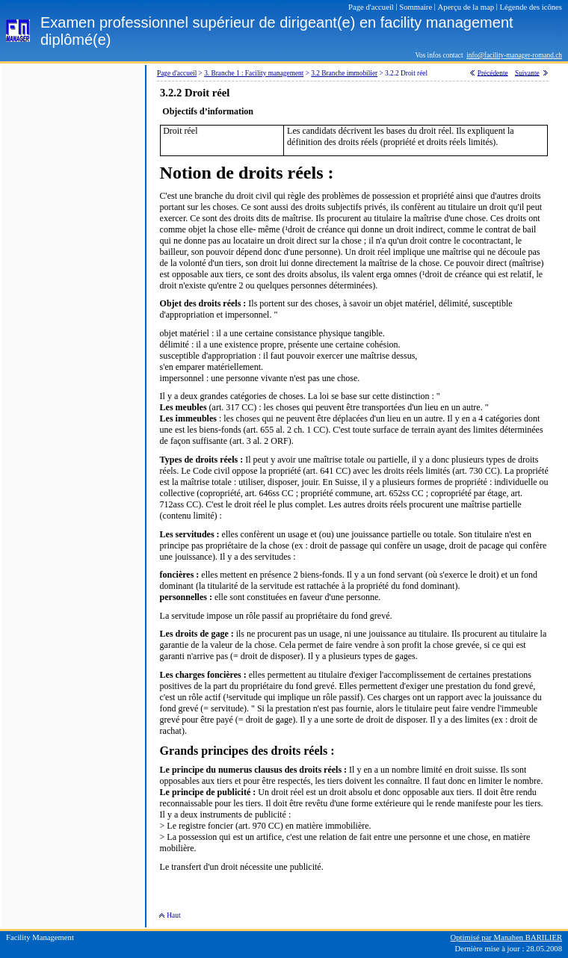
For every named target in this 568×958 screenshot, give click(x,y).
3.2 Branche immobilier (344, 73)
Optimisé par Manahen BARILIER (506, 937)
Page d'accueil (177, 73)
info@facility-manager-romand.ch (514, 55)
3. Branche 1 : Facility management (253, 73)
